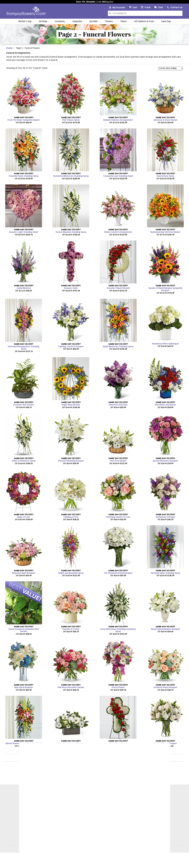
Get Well (93, 22)
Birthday (43, 22)
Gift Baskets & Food (144, 22)
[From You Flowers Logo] (26, 11)
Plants (123, 22)
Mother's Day (25, 22)
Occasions (60, 22)
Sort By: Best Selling (168, 68)
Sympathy (77, 22)
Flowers (109, 22)
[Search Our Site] (147, 13)
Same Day (166, 22)
